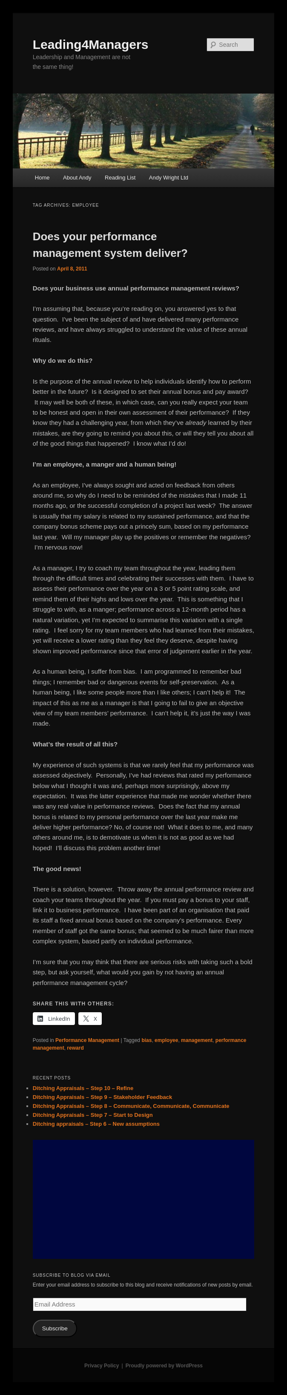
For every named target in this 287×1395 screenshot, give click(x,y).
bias (146, 1040)
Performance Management (87, 1040)
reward (75, 1048)
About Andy (77, 177)
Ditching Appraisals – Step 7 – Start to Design (93, 1115)
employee (166, 1040)
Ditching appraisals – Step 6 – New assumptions (96, 1124)
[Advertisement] (144, 1199)
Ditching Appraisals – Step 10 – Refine (83, 1088)
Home (42, 177)
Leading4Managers (91, 44)
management (196, 1040)
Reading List (120, 177)
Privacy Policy (101, 1366)
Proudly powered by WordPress (164, 1366)
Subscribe (55, 1328)
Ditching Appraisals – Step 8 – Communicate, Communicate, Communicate (131, 1106)
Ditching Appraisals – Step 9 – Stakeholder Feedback (102, 1097)
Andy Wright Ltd (168, 177)
